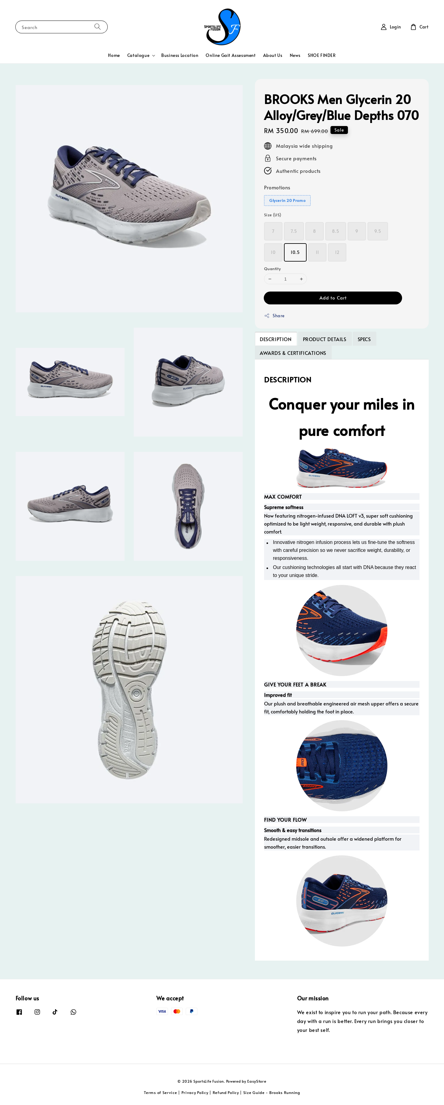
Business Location (179, 55)
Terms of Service (160, 1092)
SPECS (364, 339)
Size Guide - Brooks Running (271, 1092)
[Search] (97, 27)
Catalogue (138, 55)
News (295, 55)
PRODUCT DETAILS (324, 339)
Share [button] (274, 315)
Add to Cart (333, 297)
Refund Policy (226, 1092)
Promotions (277, 187)
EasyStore (256, 1081)
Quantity (272, 268)
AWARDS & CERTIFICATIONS (293, 352)
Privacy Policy (194, 1092)
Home (114, 55)
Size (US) (273, 215)
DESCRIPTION (276, 339)
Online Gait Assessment (231, 55)
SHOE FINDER (322, 55)
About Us (272, 55)
